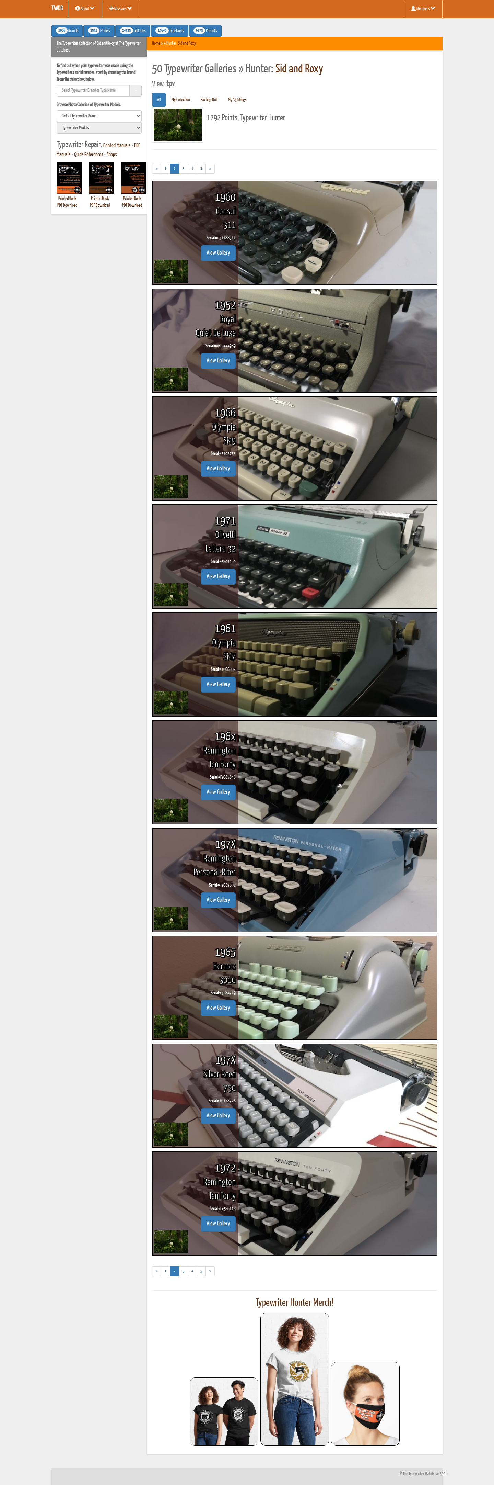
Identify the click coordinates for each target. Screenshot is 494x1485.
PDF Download (67, 205)
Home (156, 43)
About (85, 8)
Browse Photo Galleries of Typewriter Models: (89, 105)
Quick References (88, 154)
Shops (112, 154)
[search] (99, 116)
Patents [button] (205, 30)
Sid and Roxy (187, 43)
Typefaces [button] (169, 30)
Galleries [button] (133, 30)
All (159, 100)
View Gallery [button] (218, 253)
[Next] (210, 169)
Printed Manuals (117, 145)
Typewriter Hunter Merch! (294, 1303)
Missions (120, 8)
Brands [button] (67, 30)
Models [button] (99, 30)
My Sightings (237, 100)
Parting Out (209, 100)
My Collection (181, 100)
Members (423, 8)
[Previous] (156, 169)
